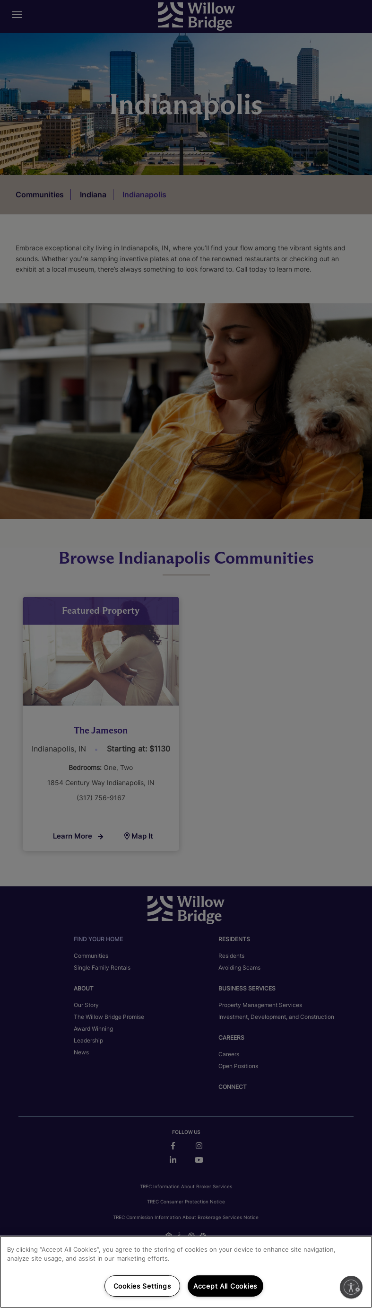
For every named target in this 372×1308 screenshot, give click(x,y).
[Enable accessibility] (351, 1287)
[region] (186, 1272)
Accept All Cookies (225, 1286)
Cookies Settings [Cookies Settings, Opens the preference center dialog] (142, 1286)
